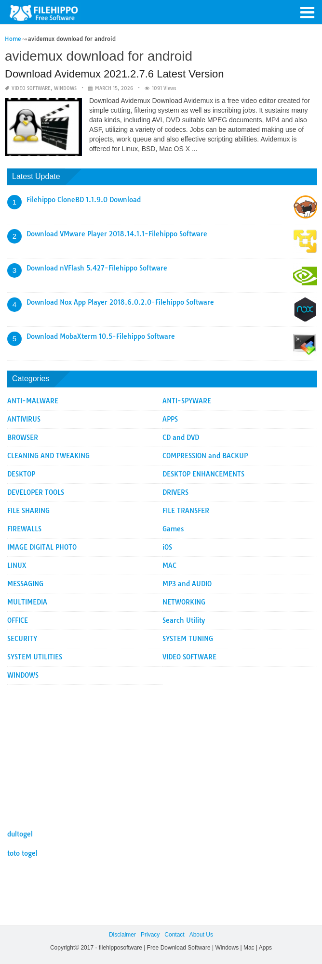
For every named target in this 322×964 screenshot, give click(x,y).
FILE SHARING (28, 510)
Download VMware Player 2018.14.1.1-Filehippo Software (117, 234)
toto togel (22, 853)
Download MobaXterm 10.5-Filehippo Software (101, 336)
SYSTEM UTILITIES (34, 657)
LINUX (17, 565)
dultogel (20, 834)
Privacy (150, 934)
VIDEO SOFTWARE (31, 88)
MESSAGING (25, 583)
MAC (169, 565)
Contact (174, 934)
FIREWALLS (24, 529)
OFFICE (17, 620)
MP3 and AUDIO (187, 583)
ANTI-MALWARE (32, 401)
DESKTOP (21, 474)
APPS (170, 419)
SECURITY (22, 638)
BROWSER (22, 437)
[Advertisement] (162, 752)
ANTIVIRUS (23, 419)
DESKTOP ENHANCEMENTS (203, 474)
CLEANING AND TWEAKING (48, 455)
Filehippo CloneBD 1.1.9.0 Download (84, 199)
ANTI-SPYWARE (186, 401)
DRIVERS (175, 492)
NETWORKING (183, 602)
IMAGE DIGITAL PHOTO (42, 547)
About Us (201, 934)
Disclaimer (122, 934)
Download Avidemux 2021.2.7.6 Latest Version (114, 74)
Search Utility (183, 620)
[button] (307, 11)
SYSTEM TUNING (187, 638)
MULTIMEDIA (27, 602)
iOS (167, 547)
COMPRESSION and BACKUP (205, 455)
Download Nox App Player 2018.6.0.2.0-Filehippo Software (120, 302)
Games (173, 529)
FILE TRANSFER (185, 510)
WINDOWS (65, 88)
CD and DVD (180, 437)
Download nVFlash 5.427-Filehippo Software (97, 268)
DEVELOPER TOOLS (35, 492)
